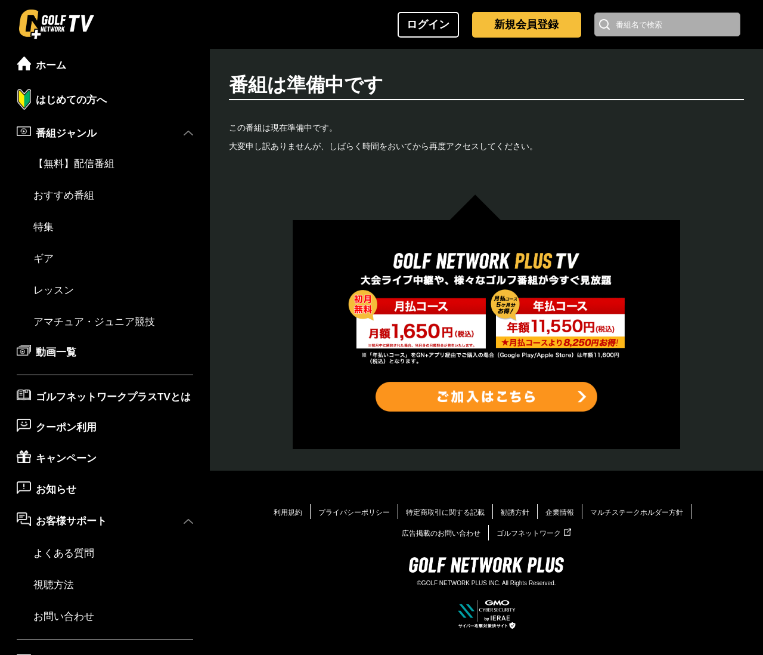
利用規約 (288, 512)
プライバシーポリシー (354, 512)
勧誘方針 (515, 512)
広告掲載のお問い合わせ (441, 533)
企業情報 (559, 512)
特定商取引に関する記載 (445, 512)
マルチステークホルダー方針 (636, 512)
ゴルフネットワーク (534, 533)
